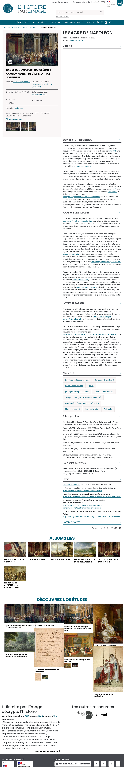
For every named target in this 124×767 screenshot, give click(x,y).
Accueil (7, 27)
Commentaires (71, 522)
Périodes (54, 22)
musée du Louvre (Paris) (42, 84)
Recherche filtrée (73, 22)
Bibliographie (71, 416)
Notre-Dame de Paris (74, 386)
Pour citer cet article (75, 463)
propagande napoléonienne (77, 391)
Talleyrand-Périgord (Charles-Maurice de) (83, 397)
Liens (66, 479)
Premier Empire (91, 409)
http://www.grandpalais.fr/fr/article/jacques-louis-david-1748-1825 (91, 516)
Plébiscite (108, 409)
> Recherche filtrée (62, 17)
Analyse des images (76, 212)
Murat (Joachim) (72, 409)
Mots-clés (38, 22)
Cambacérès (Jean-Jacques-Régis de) (82, 403)
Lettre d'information (60, 2)
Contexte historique (77, 140)
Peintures (19, 108)
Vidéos (90, 22)
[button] (13, 126)
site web (37, 87)
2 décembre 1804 (39, 94)
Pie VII (91, 386)
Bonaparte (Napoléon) (104, 380)
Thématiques (21, 22)
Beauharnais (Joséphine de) (77, 380)
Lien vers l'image (16, 119)
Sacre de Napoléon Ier (104, 391)
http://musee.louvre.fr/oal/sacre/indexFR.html (82, 490)
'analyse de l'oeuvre (71, 484)
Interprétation (73, 303)
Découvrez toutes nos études (24, 27)
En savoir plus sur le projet (46, 752)
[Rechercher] (77, 12)
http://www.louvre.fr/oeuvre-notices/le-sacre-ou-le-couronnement (92, 497)
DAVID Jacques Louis (21, 82)
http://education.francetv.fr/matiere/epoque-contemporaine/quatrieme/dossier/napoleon (83, 506)
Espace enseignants (81, 2)
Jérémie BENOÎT (76, 40)
